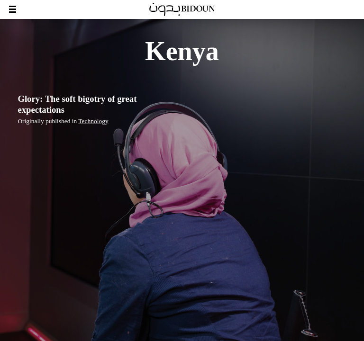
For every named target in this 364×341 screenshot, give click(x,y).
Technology (93, 121)
